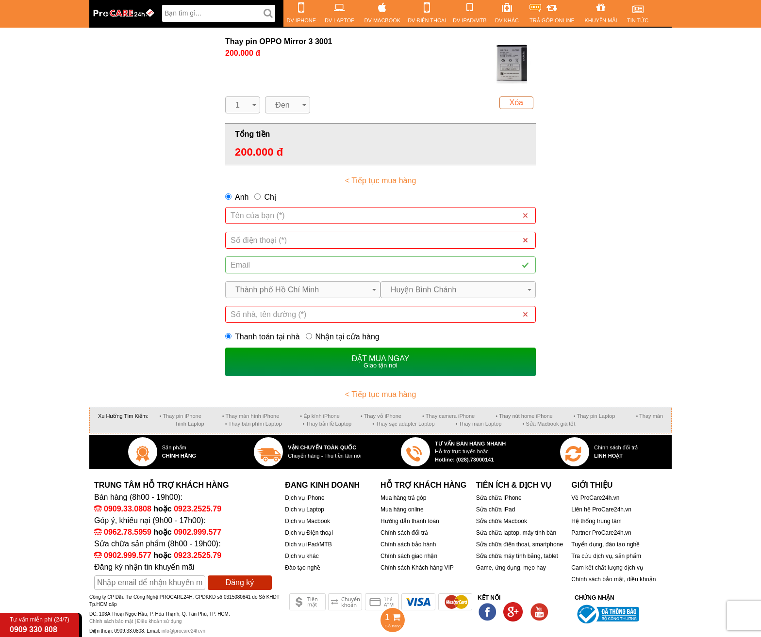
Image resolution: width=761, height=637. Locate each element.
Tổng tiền (252, 134)
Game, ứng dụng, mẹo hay (511, 567)
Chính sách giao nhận (408, 556)
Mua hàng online (402, 509)
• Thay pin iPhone (180, 416)
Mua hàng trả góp (403, 497)
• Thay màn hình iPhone (250, 416)
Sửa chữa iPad (495, 509)
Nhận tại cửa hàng (343, 337)
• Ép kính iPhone (320, 416)
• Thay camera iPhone (448, 416)
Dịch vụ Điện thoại (309, 532)
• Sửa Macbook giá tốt (548, 424)
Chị (270, 197)
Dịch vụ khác (301, 556)
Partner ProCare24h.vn (601, 532)
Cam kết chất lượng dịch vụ (607, 567)
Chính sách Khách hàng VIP (417, 567)
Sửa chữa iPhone (499, 497)
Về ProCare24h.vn (595, 497)
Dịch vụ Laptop (304, 509)
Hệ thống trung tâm (596, 521)
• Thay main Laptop (479, 424)
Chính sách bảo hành (408, 544)
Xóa (516, 102)
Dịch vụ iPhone (304, 497)
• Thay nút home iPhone (524, 416)
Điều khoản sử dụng (159, 621)
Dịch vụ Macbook (307, 521)
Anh (241, 197)
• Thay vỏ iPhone (381, 416)
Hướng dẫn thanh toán (409, 521)
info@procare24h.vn (183, 631)
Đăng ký (240, 582)
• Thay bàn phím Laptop (253, 424)
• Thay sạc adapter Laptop (403, 424)
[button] (242, 104)
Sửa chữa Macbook (501, 521)
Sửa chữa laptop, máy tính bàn (516, 532)
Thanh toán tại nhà (262, 337)
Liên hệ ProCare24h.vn (601, 509)
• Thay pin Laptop (594, 416)
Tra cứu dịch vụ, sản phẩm (606, 556)
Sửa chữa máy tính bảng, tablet (517, 556)
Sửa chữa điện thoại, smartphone (519, 544)
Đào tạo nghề (302, 567)
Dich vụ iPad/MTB (308, 544)
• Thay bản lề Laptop (327, 424)
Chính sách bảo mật (111, 621)
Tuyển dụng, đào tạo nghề (605, 544)
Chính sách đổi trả (404, 532)
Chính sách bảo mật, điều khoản (613, 579)
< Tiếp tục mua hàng (380, 180)
